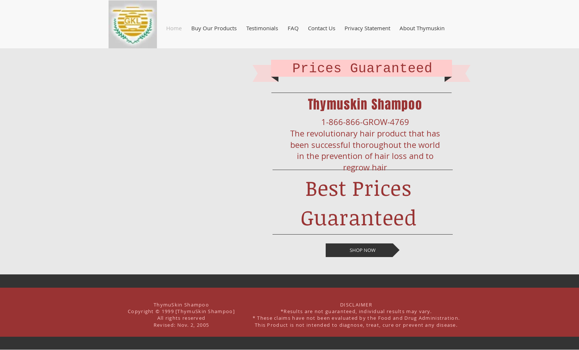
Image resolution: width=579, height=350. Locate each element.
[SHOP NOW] (363, 250)
